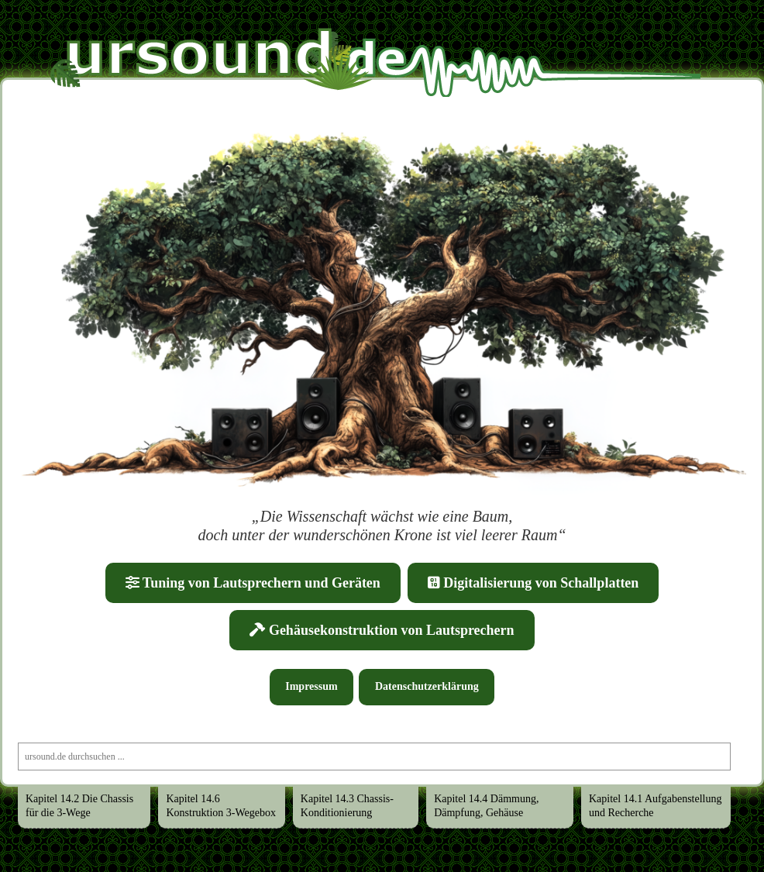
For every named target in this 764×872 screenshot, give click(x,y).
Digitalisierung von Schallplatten (533, 583)
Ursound (65, 40)
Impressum (311, 686)
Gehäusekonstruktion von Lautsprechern (382, 630)
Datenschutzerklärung (427, 686)
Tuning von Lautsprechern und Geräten (253, 583)
